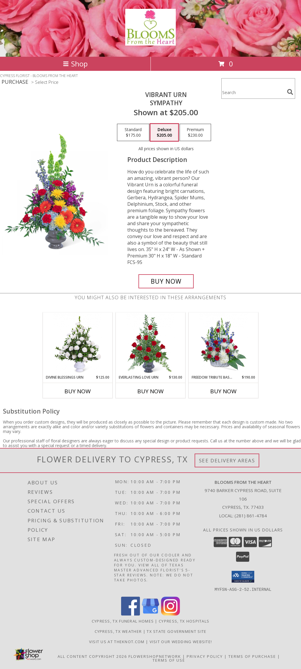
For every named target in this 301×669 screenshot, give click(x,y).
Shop (75, 63)
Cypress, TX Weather (118, 631)
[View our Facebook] (130, 613)
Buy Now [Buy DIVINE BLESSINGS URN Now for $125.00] (77, 391)
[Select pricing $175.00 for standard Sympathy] (133, 132)
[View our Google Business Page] (150, 613)
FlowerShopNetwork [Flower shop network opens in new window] (154, 656)
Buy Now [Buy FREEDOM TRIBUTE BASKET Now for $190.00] (223, 391)
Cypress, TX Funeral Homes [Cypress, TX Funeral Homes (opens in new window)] (123, 620)
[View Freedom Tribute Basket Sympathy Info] (223, 343)
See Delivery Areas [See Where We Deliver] (227, 460)
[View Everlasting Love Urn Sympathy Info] (150, 343)
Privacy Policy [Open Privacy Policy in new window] (205, 656)
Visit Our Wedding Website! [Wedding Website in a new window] (181, 641)
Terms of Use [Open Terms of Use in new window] (169, 660)
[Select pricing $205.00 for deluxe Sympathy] (164, 132)
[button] (243, 577)
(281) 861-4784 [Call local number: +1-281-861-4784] (251, 516)
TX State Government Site (176, 631)
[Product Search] (253, 92)
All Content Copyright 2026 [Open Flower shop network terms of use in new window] (92, 656)
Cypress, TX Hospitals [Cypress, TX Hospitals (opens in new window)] (184, 620)
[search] (290, 92)
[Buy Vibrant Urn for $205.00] (166, 281)
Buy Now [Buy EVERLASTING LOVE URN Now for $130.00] (150, 391)
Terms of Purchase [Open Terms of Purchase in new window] (252, 656)
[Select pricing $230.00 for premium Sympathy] (195, 132)
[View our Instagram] (170, 613)
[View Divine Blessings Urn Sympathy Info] (77, 343)
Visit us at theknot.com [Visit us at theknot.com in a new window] (117, 641)
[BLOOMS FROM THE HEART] (150, 42)
